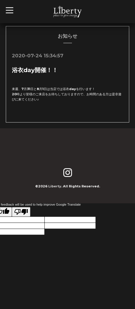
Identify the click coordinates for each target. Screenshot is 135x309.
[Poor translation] (21, 212)
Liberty (54, 186)
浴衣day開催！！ (35, 70)
